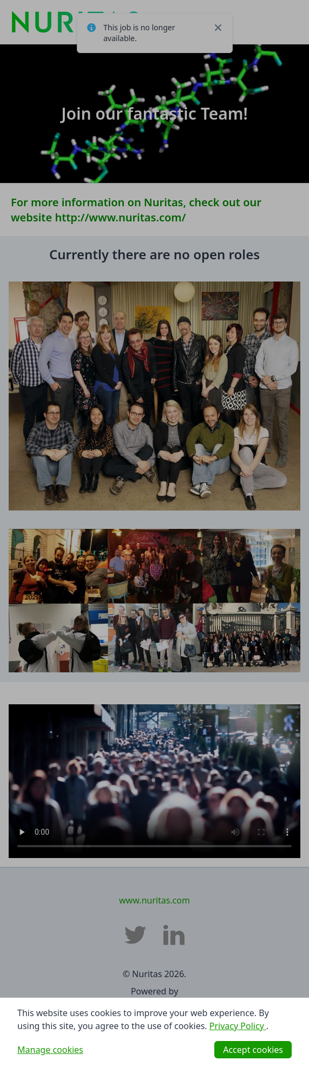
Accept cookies (253, 1050)
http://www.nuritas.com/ (120, 217)
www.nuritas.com (154, 900)
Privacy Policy (237, 1026)
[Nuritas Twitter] (135, 935)
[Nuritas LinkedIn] (174, 935)
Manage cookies (50, 1050)
